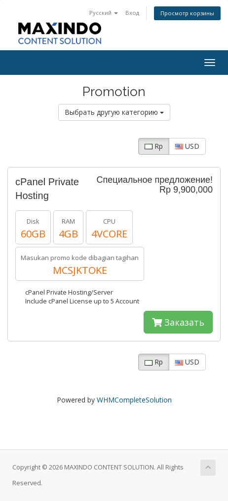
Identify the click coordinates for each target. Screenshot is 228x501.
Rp (154, 146)
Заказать (178, 322)
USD (187, 146)
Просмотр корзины (187, 13)
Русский (103, 12)
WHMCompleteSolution (134, 399)
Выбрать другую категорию (114, 112)
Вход (132, 12)
